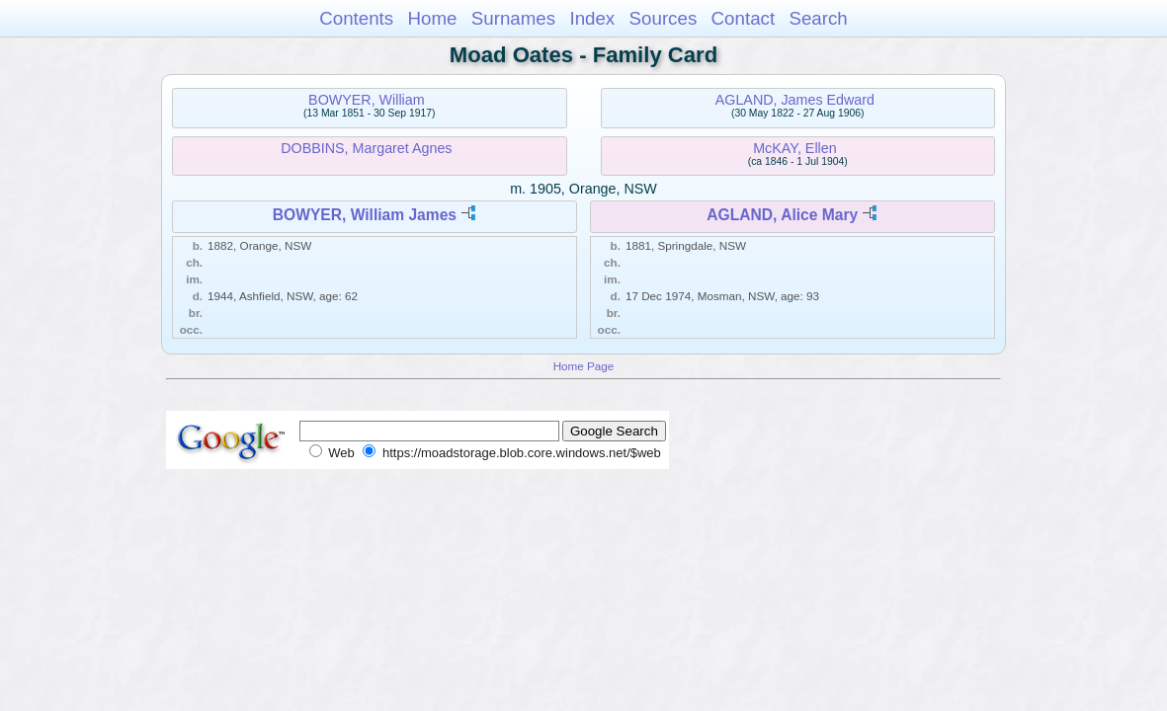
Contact (743, 18)
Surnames (513, 18)
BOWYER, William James (365, 214)
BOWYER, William (366, 100)
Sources (663, 18)
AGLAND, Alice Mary (782, 214)
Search (818, 18)
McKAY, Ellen (795, 148)
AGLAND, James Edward (795, 100)
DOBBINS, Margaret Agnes (366, 148)
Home (432, 18)
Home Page (584, 365)
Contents (356, 18)
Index (592, 18)
